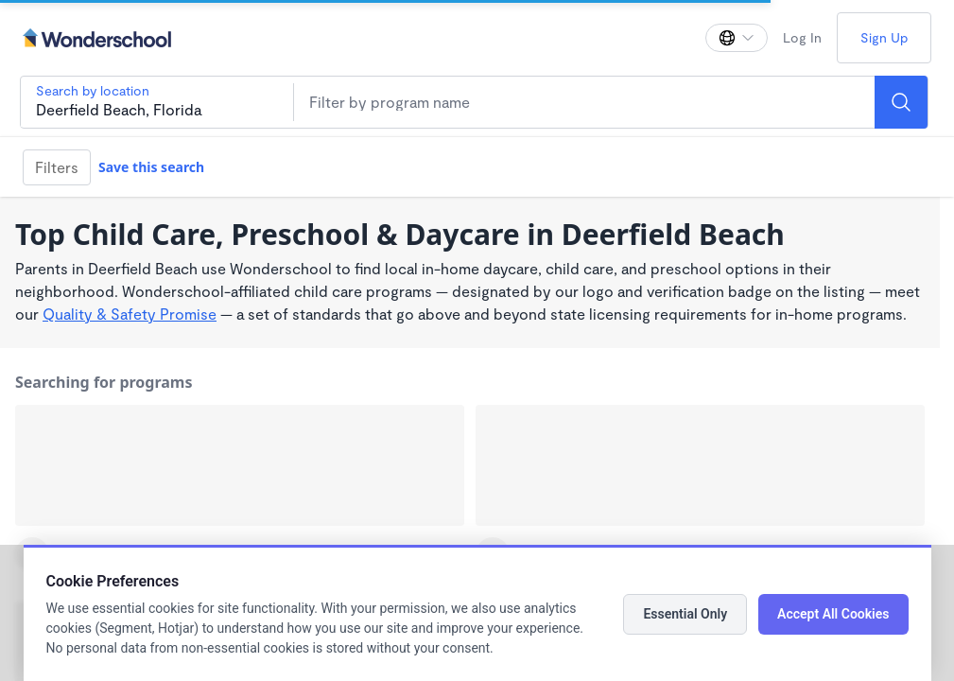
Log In (802, 37)
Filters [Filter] (56, 167)
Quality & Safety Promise (130, 314)
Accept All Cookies (833, 613)
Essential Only (685, 613)
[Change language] (736, 38)
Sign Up (884, 37)
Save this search (151, 167)
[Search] (901, 102)
